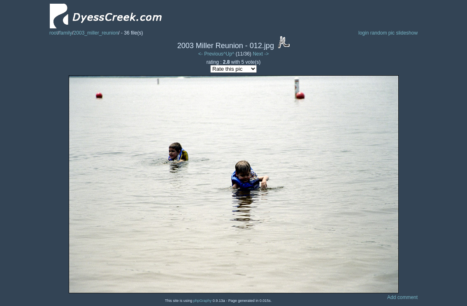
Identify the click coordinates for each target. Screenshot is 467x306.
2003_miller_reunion (96, 33)
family (65, 33)
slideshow (407, 33)
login (363, 33)
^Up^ (229, 54)
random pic (382, 33)
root (53, 33)
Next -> (261, 54)
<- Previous (210, 54)
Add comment (402, 297)
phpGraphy (202, 301)
